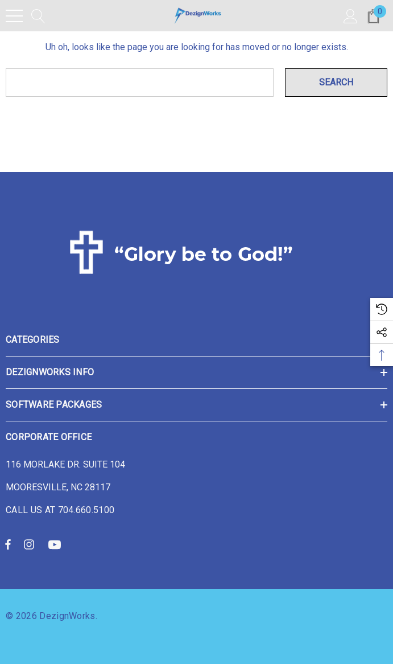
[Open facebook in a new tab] (8, 544)
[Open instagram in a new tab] (31, 544)
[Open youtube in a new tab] (56, 544)
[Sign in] (351, 15)
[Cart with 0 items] (373, 15)
